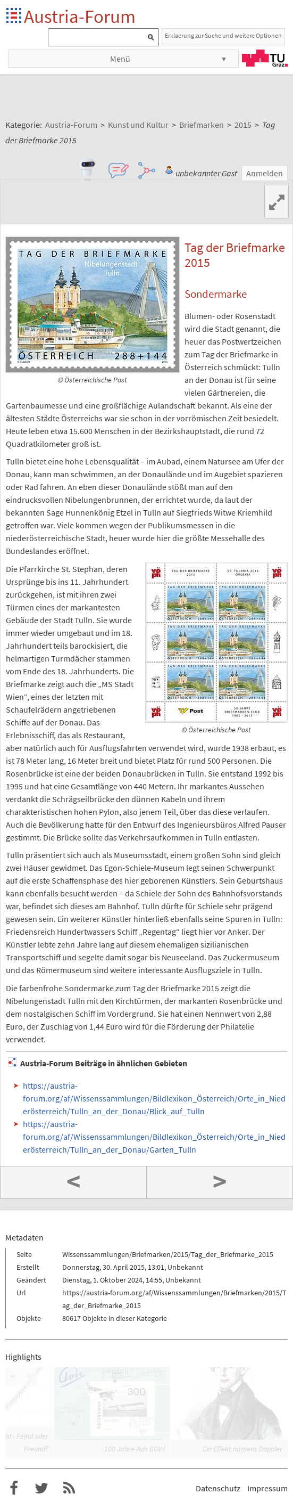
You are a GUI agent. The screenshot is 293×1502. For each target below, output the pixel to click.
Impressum (267, 1488)
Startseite (14, 16)
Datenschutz (218, 1488)
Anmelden (264, 173)
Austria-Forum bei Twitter (41, 1488)
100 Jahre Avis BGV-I (134, 1449)
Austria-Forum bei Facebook (13, 1488)
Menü (120, 58)
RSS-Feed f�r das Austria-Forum (69, 1488)
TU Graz (265, 58)
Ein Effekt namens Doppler (242, 1449)
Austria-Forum (80, 16)
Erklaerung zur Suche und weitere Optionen (223, 35)
